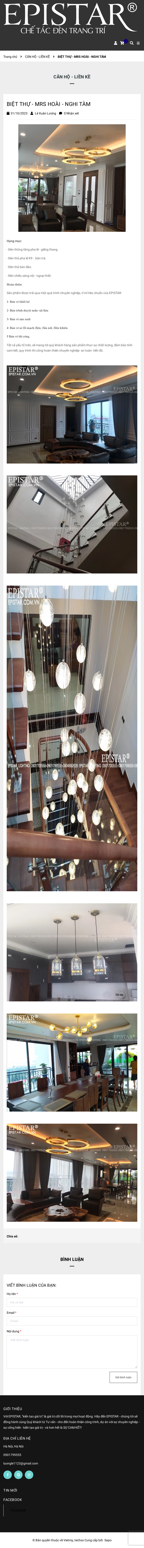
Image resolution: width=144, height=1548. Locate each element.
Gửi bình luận (123, 1377)
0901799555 (12, 1455)
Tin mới (10, 1490)
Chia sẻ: (12, 1236)
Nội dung (14, 1331)
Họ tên (12, 1294)
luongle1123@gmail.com (20, 1463)
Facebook (18, 1510)
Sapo (108, 1540)
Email (11, 1312)
